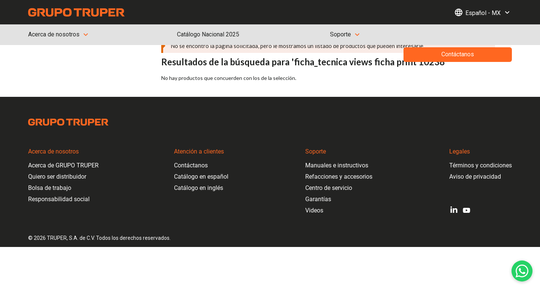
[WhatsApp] (522, 270)
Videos (314, 210)
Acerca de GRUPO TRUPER (63, 165)
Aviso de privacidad (475, 176)
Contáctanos (191, 165)
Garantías (318, 199)
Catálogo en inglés (198, 187)
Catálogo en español (201, 176)
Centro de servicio (328, 187)
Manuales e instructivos (336, 165)
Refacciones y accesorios (338, 176)
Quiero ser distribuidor (57, 176)
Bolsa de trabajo (49, 187)
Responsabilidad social (59, 199)
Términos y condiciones (480, 165)
